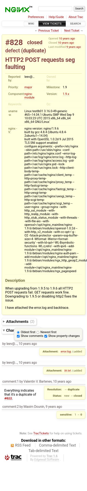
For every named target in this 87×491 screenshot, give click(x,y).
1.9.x (66, 94)
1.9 (65, 87)
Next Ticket (71, 30)
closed (34, 42)
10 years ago (67, 38)
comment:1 (10, 381)
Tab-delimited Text (44, 451)
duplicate (33, 50)
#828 (14, 42)
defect (12, 50)
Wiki (31, 23)
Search (75, 23)
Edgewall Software (46, 459)
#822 (8, 398)
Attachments (20, 321)
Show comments (32, 336)
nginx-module (29, 95)
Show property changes (64, 336)
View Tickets (52, 23)
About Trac (76, 17)
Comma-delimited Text (57, 445)
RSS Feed (22, 445)
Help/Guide (56, 17)
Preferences (36, 17)
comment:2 (10, 407)
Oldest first (28, 332)
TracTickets (41, 433)
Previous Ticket (48, 30)
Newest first (48, 332)
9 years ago (73, 46)
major (28, 87)
